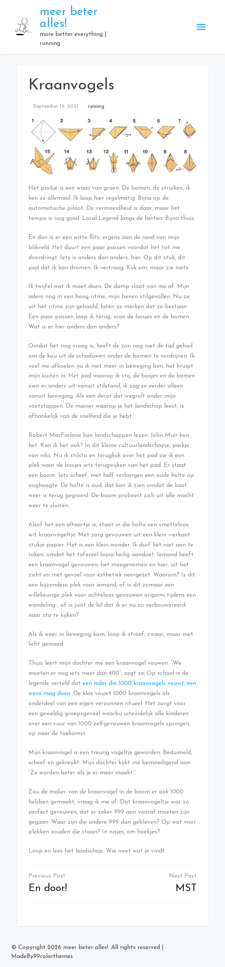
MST (186, 888)
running (96, 106)
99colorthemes (53, 957)
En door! (47, 888)
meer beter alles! (85, 948)
